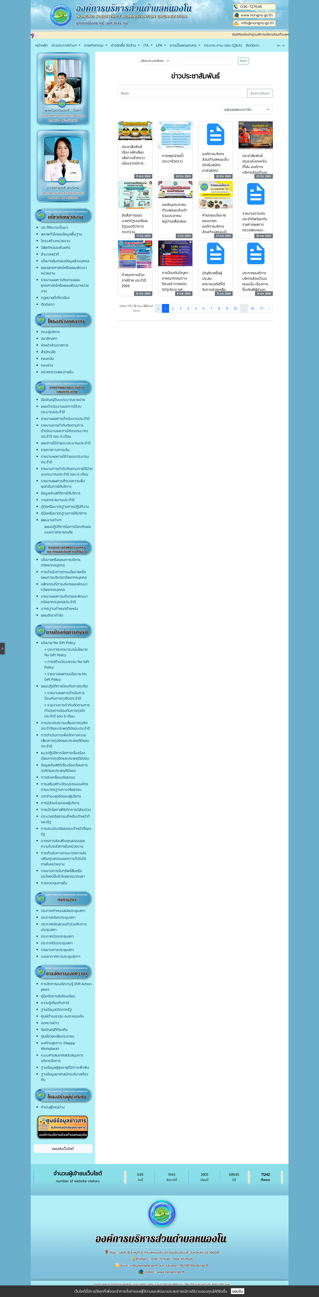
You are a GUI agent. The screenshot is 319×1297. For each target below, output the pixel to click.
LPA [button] (159, 45)
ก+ (278, 45)
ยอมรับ (237, 1291)
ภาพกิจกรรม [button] (94, 45)
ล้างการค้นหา (260, 93)
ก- (283, 46)
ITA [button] (146, 45)
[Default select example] (247, 109)
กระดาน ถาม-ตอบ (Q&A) (223, 45)
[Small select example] (156, 60)
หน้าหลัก (41, 45)
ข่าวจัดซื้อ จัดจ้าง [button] (124, 45)
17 (261, 308)
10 (235, 308)
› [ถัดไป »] (269, 308)
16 (252, 308)
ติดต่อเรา (252, 45)
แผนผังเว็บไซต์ (63, 1148)
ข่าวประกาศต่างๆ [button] (65, 45)
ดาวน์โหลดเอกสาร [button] (183, 45)
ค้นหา (243, 60)
